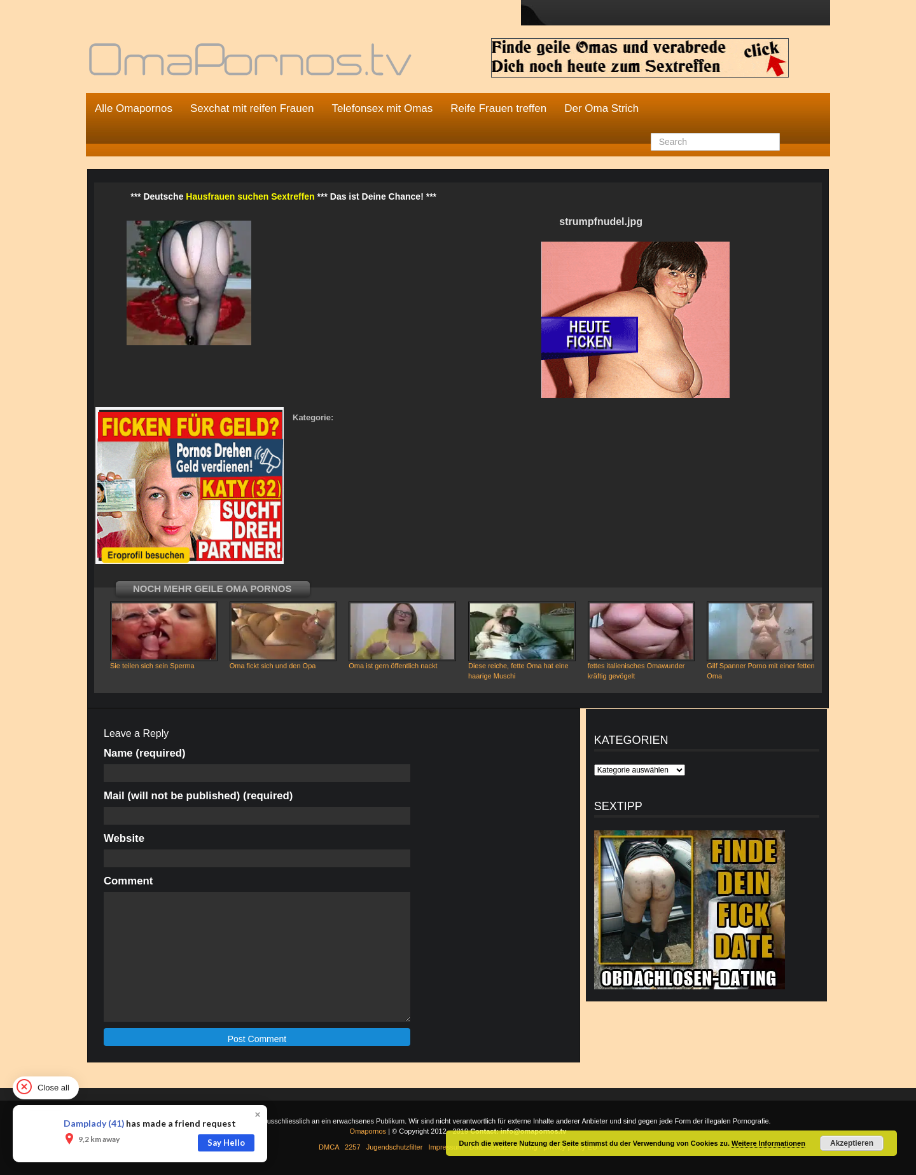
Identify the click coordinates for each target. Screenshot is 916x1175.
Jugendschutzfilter (394, 1147)
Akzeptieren (851, 1143)
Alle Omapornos (133, 108)
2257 (352, 1147)
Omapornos (368, 1131)
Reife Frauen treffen (498, 108)
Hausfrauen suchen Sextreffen (250, 196)
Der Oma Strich (601, 108)
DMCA (329, 1147)
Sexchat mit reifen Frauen (252, 108)
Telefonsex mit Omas (382, 108)
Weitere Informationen (768, 1143)
